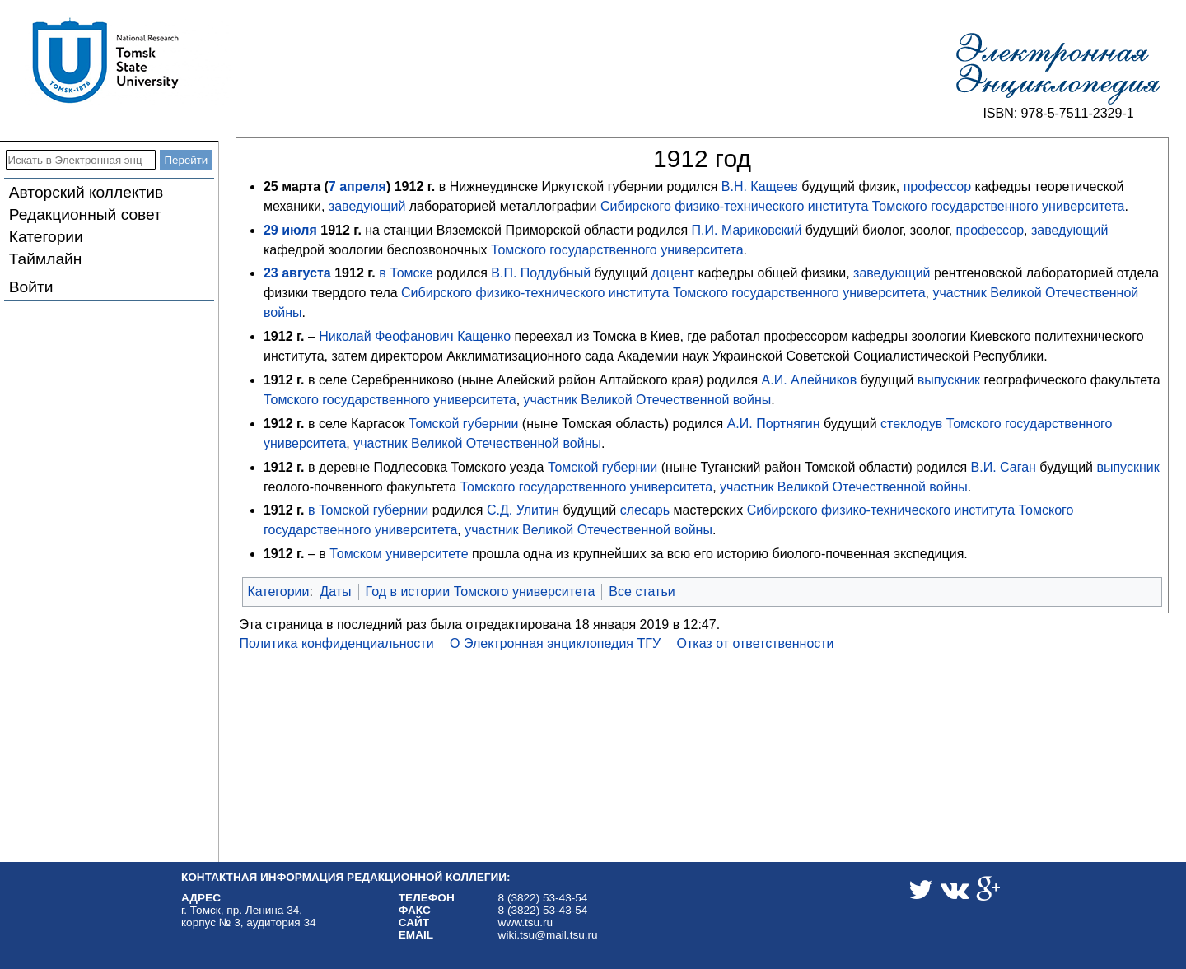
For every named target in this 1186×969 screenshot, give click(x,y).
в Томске (405, 273)
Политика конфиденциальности (337, 643)
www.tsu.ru (525, 922)
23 (271, 273)
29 (271, 230)
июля (299, 230)
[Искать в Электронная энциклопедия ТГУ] (81, 160)
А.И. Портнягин (773, 424)
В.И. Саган (1003, 467)
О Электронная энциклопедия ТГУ (555, 643)
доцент (672, 273)
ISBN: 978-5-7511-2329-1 (1058, 113)
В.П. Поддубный (541, 273)
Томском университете (398, 554)
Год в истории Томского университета (480, 592)
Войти (31, 287)
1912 (409, 186)
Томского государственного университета (998, 206)
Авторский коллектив (86, 192)
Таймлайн (45, 259)
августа (306, 273)
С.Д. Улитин (523, 510)
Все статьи (642, 592)
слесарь (645, 510)
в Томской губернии (368, 510)
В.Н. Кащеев (759, 186)
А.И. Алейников (809, 380)
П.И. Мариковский (747, 230)
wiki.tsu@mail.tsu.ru (548, 935)
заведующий (367, 206)
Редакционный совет (85, 214)
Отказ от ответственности (755, 643)
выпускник (949, 380)
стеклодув (911, 424)
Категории (46, 236)
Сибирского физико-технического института (734, 206)
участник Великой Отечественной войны (648, 400)
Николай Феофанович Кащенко (415, 336)
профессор (938, 186)
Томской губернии (463, 424)
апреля (362, 186)
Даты (335, 592)
